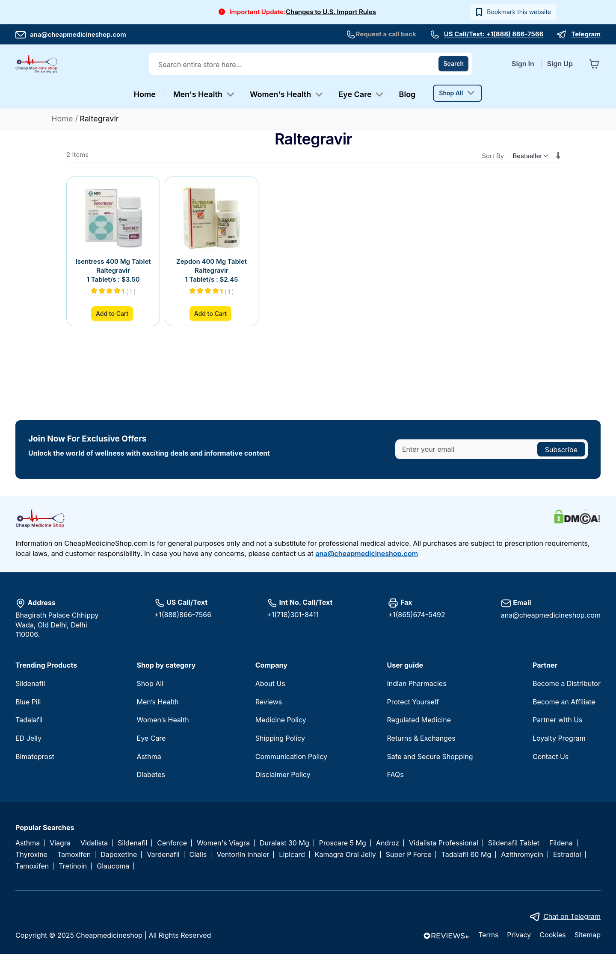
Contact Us (551, 756)
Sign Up (560, 63)
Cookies (552, 934)
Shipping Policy (280, 738)
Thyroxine (31, 854)
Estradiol (567, 854)
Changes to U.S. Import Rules (331, 12)
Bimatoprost (34, 756)
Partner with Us (558, 720)
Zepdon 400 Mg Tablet (211, 261)
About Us (270, 683)
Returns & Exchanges (421, 738)
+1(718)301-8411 (293, 614)
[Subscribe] (561, 449)
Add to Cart (112, 313)
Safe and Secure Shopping (430, 756)
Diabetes (151, 774)
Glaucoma (113, 866)
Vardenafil (163, 854)
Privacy (519, 934)
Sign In (524, 63)
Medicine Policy (280, 720)
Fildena (561, 843)
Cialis (198, 854)
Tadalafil (28, 720)
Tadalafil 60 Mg (466, 854)
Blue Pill (28, 702)
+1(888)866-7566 (182, 614)
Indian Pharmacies (416, 683)
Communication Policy (291, 756)
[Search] (453, 63)
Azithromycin (522, 854)
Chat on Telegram (572, 916)
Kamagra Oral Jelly (345, 854)
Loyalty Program (559, 738)
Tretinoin (73, 866)
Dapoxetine (119, 854)
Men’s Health (158, 702)
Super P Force (409, 854)
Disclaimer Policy (283, 774)
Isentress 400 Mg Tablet (113, 261)
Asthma (149, 756)
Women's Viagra (223, 843)
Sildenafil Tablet (513, 843)
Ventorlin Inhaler (242, 854)
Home (63, 118)
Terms (488, 934)
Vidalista (94, 843)
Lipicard (292, 854)
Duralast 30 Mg (284, 843)
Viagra (60, 843)
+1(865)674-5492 (416, 614)
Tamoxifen (74, 854)
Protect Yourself (412, 702)
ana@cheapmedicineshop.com (70, 34)
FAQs (395, 774)
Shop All (150, 683)
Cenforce (172, 843)
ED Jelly (28, 738)
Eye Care (151, 738)
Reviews (268, 702)
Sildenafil (30, 683)
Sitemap (588, 934)
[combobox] (311, 64)
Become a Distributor (567, 683)
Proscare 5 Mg (342, 843)
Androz (387, 843)
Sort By (493, 156)
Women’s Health (163, 720)
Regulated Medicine (418, 720)
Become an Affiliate (564, 702)
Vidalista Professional (443, 843)
